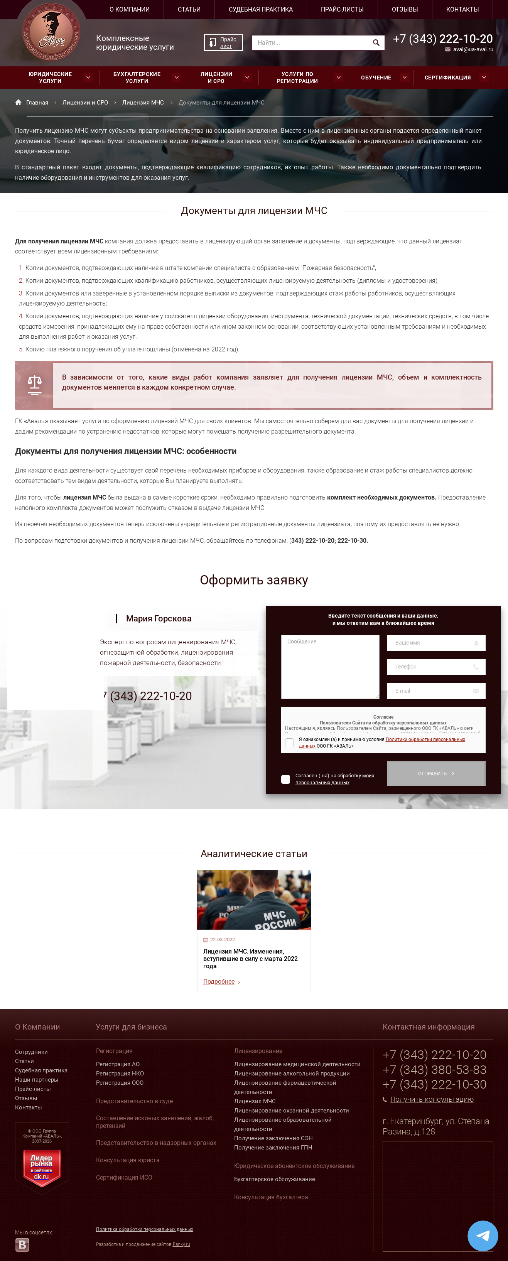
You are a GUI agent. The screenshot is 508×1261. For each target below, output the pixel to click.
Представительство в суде (134, 1101)
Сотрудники (31, 1051)
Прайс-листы (342, 9)
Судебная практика (261, 9)
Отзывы (405, 9)
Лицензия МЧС (255, 1101)
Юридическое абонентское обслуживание (294, 1166)
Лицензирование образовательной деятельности (283, 1124)
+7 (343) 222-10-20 (143, 696)
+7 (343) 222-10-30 (435, 1084)
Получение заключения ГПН (273, 1147)
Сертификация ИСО (124, 1177)
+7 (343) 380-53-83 (435, 1069)
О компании (130, 9)
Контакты (462, 9)
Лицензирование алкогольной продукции (292, 1073)
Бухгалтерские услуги (147, 77)
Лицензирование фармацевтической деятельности (285, 1087)
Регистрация (114, 1051)
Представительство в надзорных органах (156, 1142)
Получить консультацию (432, 1099)
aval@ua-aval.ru (473, 49)
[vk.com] (22, 1245)
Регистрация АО (118, 1064)
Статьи (189, 9)
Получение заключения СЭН (273, 1138)
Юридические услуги (61, 77)
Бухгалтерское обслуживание (274, 1179)
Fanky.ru (181, 1244)
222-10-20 (443, 39)
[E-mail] (436, 691)
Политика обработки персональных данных (144, 1229)
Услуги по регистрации (310, 77)
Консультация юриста (128, 1160)
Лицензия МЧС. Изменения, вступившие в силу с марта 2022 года (250, 959)
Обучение (385, 77)
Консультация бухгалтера (271, 1197)
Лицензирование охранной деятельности (291, 1110)
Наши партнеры (37, 1079)
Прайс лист (228, 42)
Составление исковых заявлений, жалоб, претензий (155, 1121)
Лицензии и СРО (226, 77)
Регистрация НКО (120, 1073)
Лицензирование (258, 1051)
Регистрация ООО (119, 1082)
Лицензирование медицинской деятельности (297, 1064)
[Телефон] (436, 667)
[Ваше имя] (436, 643)
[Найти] (376, 42)
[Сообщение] (330, 667)
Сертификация (457, 77)
